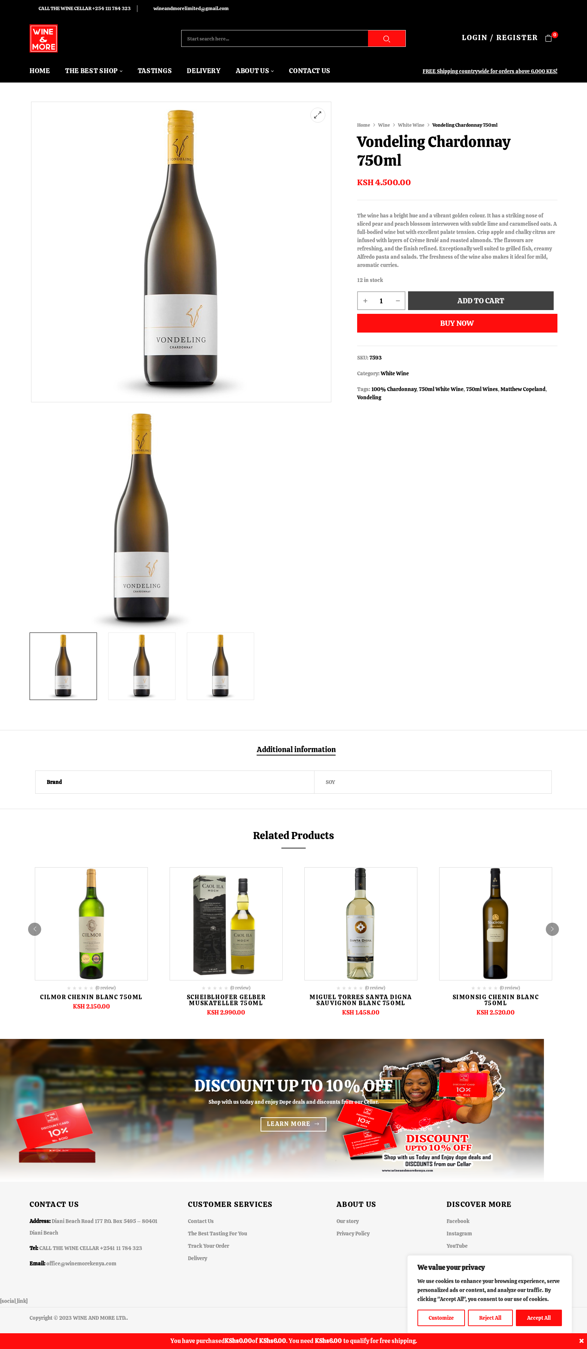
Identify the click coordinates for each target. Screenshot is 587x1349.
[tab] (296, 750)
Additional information (296, 749)
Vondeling (369, 397)
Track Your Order (208, 1246)
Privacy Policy (353, 1233)
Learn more (289, 1124)
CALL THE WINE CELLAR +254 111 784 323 (85, 8)
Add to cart (480, 301)
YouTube (457, 1246)
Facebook (458, 1221)
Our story (348, 1221)
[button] (551, 38)
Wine (384, 125)
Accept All (539, 1318)
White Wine (411, 125)
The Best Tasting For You (217, 1233)
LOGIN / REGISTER (500, 37)
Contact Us (201, 1221)
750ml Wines (482, 389)
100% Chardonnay (393, 389)
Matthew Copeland (523, 389)
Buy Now (457, 323)
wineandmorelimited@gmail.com (191, 8)
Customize (441, 1318)
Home (363, 125)
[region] (489, 1294)
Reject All (490, 1318)
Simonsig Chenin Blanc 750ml (496, 1000)
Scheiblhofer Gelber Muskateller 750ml (226, 1000)
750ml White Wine (441, 389)
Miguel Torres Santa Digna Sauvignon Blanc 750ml (361, 1000)
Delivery (197, 1258)
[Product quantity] (381, 300)
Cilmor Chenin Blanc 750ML (91, 997)
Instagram (459, 1233)
